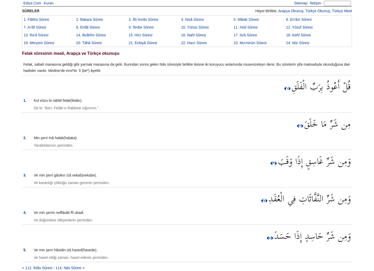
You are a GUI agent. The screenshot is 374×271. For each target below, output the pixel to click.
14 (91, 35)
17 (245, 35)
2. (24, 138)
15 (140, 35)
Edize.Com (32, 3)
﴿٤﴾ (265, 200)
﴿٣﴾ (274, 163)
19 (39, 43)
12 (299, 27)
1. (24, 100)
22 (194, 43)
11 (245, 27)
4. (24, 213)
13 (36, 35)
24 (297, 43)
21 (143, 43)
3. (24, 175)
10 (195, 27)
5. (24, 250)
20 (89, 43)
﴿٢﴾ (300, 125)
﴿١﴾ (288, 88)
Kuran (48, 3)
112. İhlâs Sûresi (38, 268)
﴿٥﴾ (270, 237)
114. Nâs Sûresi (69, 268)
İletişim (315, 3)
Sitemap (300, 3)
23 (249, 43)
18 (298, 35)
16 (193, 35)
